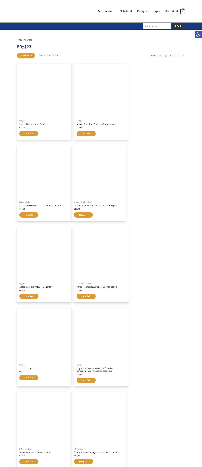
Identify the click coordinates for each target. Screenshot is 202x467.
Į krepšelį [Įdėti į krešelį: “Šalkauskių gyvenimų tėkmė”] (29, 132)
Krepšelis (108, 436)
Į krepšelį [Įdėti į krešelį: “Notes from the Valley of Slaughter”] (86, 214)
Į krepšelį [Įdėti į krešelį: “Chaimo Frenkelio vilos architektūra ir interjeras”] (29, 214)
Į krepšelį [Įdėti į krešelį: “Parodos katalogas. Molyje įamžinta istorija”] (143, 214)
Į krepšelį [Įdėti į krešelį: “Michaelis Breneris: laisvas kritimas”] (143, 295)
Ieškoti (178, 25)
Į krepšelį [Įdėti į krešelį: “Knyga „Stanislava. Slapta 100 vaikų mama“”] (86, 132)
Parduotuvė (109, 428)
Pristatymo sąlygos (156, 436)
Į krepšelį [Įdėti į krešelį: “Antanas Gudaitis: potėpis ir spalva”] (143, 379)
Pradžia (20, 39)
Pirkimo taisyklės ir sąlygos (160, 432)
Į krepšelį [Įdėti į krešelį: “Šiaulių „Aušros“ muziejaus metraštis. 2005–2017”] (29, 379)
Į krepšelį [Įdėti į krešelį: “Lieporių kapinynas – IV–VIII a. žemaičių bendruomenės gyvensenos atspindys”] (86, 298)
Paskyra (108, 432)
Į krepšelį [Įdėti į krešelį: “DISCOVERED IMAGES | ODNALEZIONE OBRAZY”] (143, 132)
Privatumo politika (156, 428)
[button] (198, 34)
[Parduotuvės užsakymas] (166, 54)
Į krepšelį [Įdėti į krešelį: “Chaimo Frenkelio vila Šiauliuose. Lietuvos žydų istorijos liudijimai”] (86, 382)
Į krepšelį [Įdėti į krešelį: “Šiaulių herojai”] (29, 295)
